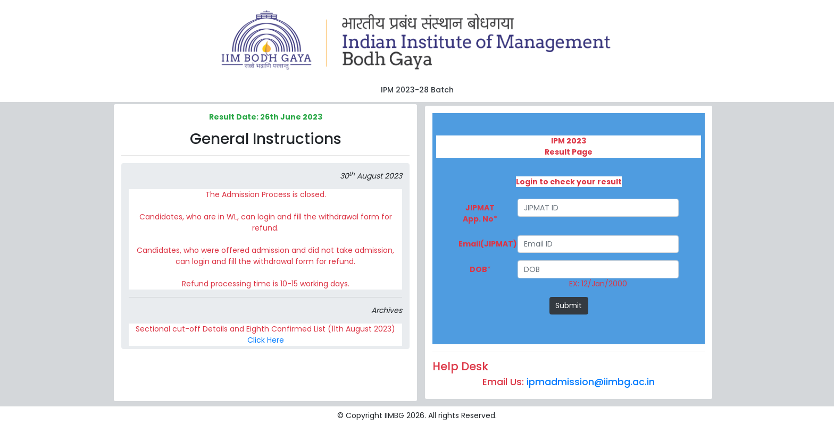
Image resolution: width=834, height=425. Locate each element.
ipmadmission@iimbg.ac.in (591, 382)
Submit (568, 305)
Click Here (265, 340)
